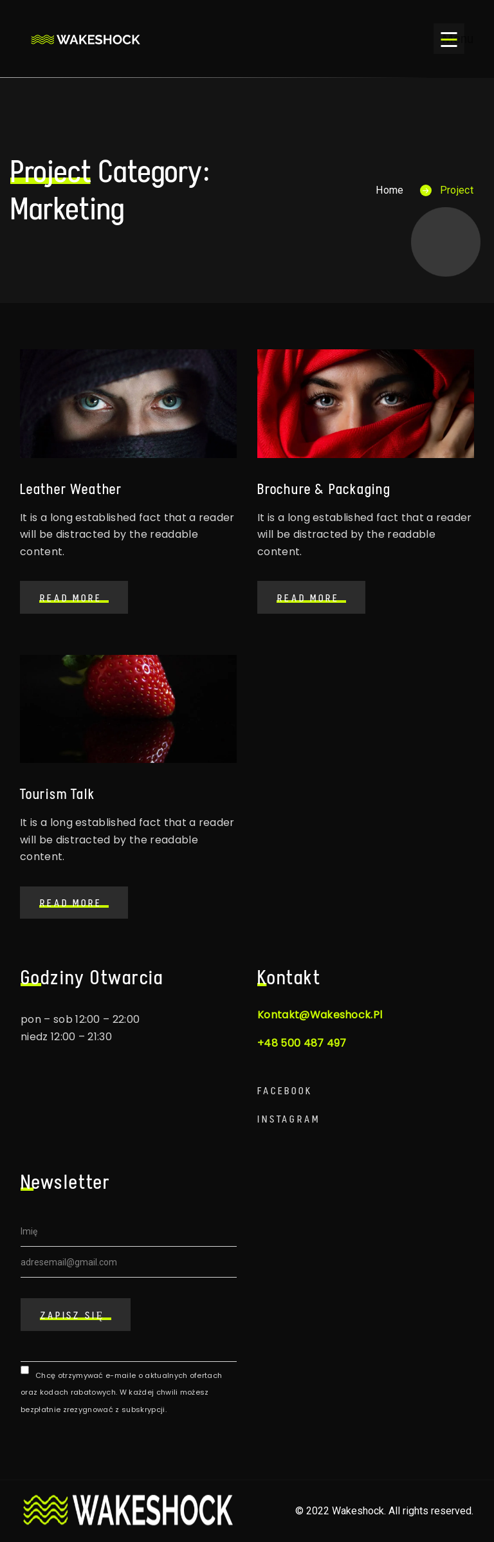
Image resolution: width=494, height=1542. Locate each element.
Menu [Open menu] (453, 38)
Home (389, 190)
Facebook (285, 1090)
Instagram (288, 1119)
